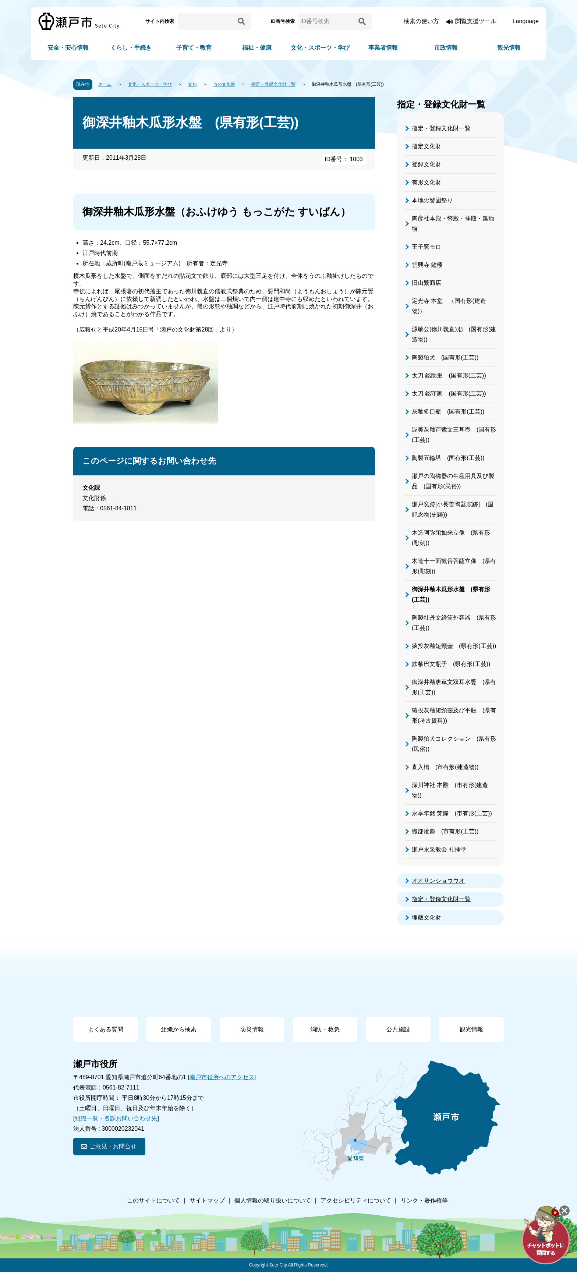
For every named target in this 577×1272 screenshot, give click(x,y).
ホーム (104, 84)
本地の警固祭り (432, 200)
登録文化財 (426, 164)
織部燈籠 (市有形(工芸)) (445, 831)
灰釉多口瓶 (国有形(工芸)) (448, 411)
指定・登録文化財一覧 (273, 84)
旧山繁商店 (426, 283)
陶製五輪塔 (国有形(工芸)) (448, 458)
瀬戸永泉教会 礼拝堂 (439, 849)
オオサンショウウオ (438, 881)
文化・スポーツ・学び (320, 48)
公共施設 (398, 1029)
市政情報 (446, 48)
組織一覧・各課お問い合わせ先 (116, 1118)
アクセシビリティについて (356, 1200)
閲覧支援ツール (475, 21)
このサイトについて (153, 1200)
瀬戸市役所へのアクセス (222, 1077)
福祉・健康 (257, 48)
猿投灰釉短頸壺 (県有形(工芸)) (454, 646)
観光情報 (509, 48)
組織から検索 (179, 1029)
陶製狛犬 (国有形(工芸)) (445, 357)
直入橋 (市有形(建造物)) (445, 767)
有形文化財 (426, 182)
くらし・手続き (131, 48)
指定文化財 (426, 146)
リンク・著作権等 (424, 1200)
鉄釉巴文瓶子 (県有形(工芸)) (451, 664)
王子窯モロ (426, 247)
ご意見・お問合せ (113, 1146)
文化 (192, 84)
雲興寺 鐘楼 (427, 265)
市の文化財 (224, 84)
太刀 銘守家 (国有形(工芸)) (449, 393)
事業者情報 (383, 48)
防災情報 (252, 1029)
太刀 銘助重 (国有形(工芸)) (449, 375)
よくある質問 (105, 1029)
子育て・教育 (194, 48)
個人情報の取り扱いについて (272, 1200)
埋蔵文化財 (426, 917)
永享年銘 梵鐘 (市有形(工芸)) (452, 813)
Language (526, 21)
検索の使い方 (421, 21)
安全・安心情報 (68, 48)
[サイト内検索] (206, 21)
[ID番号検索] (327, 21)
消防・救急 (325, 1029)
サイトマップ (207, 1200)
